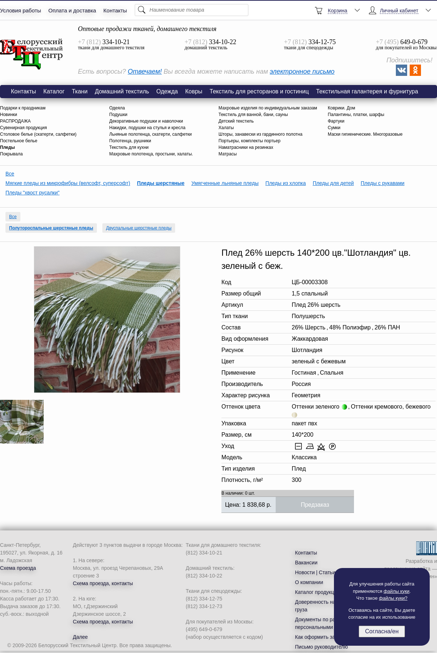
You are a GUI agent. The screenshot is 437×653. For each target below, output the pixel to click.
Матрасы (228, 154)
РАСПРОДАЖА (15, 121)
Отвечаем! (145, 71)
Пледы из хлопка (285, 183)
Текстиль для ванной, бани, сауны (253, 114)
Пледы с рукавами (383, 183)
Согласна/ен (381, 631)
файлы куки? (393, 598)
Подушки (118, 114)
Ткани (79, 91)
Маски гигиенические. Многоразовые (365, 134)
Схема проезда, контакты (103, 583)
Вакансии (306, 562)
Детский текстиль (236, 121)
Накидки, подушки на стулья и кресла (147, 127)
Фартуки (336, 121)
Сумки (334, 127)
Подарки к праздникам (23, 108)
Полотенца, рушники (130, 140)
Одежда (167, 91)
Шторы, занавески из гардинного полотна (260, 134)
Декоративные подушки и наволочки (146, 121)
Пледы (7, 147)
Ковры (193, 91)
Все (9, 174)
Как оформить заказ (319, 637)
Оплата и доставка (72, 10)
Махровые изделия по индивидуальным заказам (268, 108)
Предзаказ (315, 505)
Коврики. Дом (341, 108)
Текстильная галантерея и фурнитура (367, 91)
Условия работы (20, 10)
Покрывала (11, 154)
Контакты (115, 10)
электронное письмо (302, 71)
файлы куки (396, 591)
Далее (80, 637)
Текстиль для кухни (129, 147)
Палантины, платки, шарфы (356, 114)
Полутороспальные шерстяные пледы (51, 228)
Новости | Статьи (315, 572)
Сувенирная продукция (23, 127)
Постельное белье (18, 140)
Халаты (226, 127)
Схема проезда (18, 568)
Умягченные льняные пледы (225, 183)
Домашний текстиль (122, 91)
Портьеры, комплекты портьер (249, 140)
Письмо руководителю (321, 647)
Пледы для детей (333, 183)
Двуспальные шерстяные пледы (139, 228)
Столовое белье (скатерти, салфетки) (38, 134)
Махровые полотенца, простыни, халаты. (151, 154)
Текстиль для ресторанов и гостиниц (259, 91)
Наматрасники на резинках (246, 147)
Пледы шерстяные (160, 183)
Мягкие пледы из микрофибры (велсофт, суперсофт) (67, 183)
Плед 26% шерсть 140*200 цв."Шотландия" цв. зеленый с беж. (31, 54)
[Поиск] (191, 10)
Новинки (8, 114)
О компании (309, 582)
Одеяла (117, 108)
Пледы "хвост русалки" (32, 193)
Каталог (53, 91)
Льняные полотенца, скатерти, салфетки (150, 134)
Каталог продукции (317, 592)
